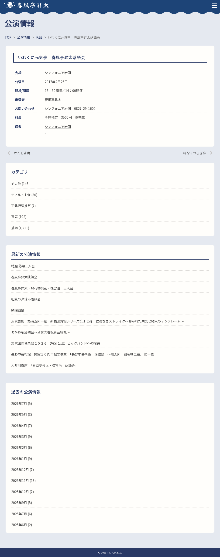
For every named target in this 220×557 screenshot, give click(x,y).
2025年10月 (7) (22, 491)
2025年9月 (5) (21, 502)
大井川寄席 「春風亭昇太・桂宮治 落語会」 (44, 365)
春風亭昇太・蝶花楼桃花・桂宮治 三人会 (42, 288)
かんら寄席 (22, 153)
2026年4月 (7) (21, 425)
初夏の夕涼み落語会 (26, 299)
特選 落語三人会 (23, 266)
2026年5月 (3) (21, 414)
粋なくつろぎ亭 (194, 153)
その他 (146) (20, 183)
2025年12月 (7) (22, 469)
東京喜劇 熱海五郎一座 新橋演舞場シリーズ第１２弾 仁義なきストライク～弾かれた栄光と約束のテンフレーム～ (97, 321)
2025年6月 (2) (21, 524)
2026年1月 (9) (21, 458)
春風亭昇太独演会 (24, 277)
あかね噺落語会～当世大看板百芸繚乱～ (40, 332)
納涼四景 (17, 310)
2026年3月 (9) (21, 436)
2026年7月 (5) (21, 403)
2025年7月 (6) (21, 513)
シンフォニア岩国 (58, 126)
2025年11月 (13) (23, 480)
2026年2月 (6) (21, 447)
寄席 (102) (18, 216)
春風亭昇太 (33, 4)
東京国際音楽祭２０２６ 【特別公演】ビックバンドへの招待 (55, 343)
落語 (14, 227)
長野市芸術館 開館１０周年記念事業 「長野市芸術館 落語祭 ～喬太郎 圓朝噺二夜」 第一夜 (82, 354)
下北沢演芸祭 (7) (23, 205)
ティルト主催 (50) (24, 194)
